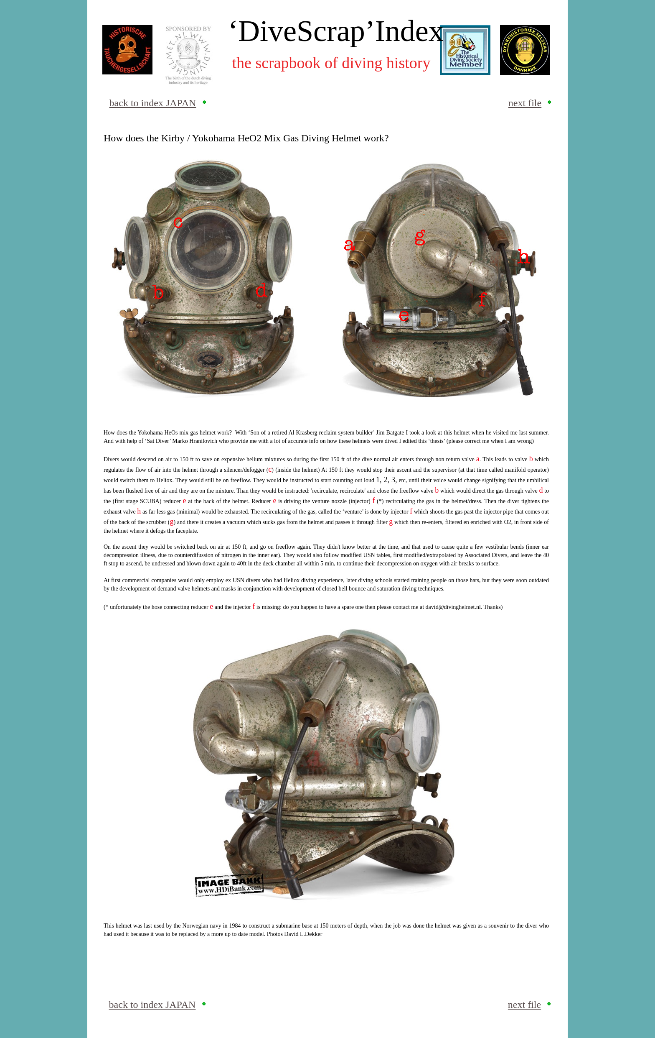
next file (524, 102)
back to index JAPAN (152, 102)
